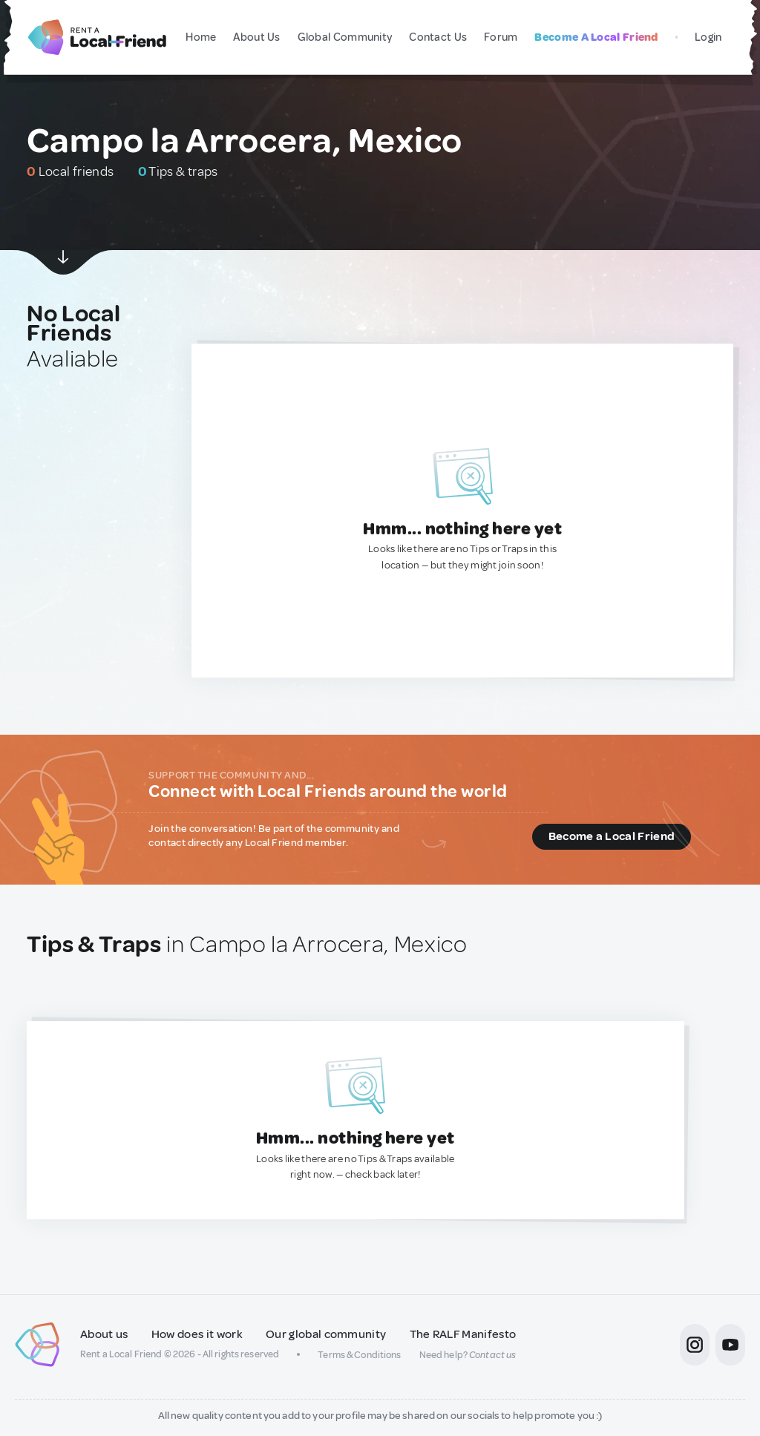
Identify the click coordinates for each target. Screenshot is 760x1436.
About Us (256, 37)
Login (708, 37)
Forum (501, 37)
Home (201, 37)
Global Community (345, 37)
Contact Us (438, 37)
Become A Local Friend (596, 37)
